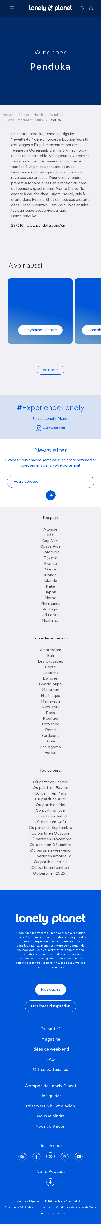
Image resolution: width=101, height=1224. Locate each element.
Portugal (51, 609)
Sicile (51, 741)
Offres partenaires (50, 1069)
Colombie (50, 552)
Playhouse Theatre (40, 330)
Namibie (39, 115)
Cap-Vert (50, 541)
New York (50, 707)
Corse (50, 667)
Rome (50, 730)
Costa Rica (50, 547)
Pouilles (50, 719)
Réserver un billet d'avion (50, 1106)
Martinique (50, 696)
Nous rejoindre (51, 1116)
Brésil (50, 535)
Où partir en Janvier (50, 782)
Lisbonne (50, 673)
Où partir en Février (50, 788)
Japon (50, 592)
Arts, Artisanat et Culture (26, 120)
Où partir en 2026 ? (50, 873)
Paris (50, 713)
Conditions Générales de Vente (76, 1207)
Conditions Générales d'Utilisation (28, 1207)
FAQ (50, 1059)
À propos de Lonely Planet (50, 1086)
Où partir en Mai (50, 805)
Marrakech (50, 701)
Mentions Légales (28, 1201)
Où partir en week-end (50, 851)
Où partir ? (50, 1029)
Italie (50, 587)
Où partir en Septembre (50, 828)
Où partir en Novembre (50, 839)
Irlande (50, 575)
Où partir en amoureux (50, 856)
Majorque (50, 690)
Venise (51, 753)
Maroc (51, 598)
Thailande (50, 621)
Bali (50, 656)
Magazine (50, 1039)
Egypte (50, 558)
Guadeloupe (50, 684)
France (50, 564)
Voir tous (50, 370)
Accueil (8, 115)
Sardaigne (50, 736)
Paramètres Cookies (53, 1213)
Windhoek (50, 53)
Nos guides (50, 990)
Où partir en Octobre (50, 834)
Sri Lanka (50, 615)
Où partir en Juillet (51, 816)
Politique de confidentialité (62, 1201)
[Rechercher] (83, 8)
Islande (50, 581)
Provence (50, 724)
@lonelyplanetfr (50, 428)
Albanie (50, 529)
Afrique (23, 115)
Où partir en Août (51, 822)
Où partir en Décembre (51, 845)
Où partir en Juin (50, 811)
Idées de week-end (50, 1049)
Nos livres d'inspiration (50, 1006)
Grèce (50, 569)
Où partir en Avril (50, 799)
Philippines (51, 604)
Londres (50, 679)
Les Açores (50, 747)
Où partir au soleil (50, 862)
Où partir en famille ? (50, 868)
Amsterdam (50, 650)
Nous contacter (50, 1126)
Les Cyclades (50, 662)
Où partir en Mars (51, 794)
